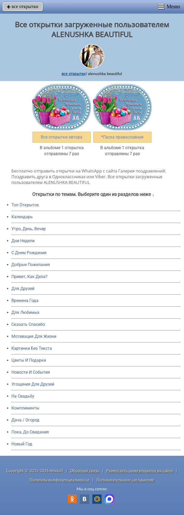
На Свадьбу (22, 396)
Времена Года (24, 300)
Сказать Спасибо (28, 324)
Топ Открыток (25, 204)
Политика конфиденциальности (59, 480)
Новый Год (21, 443)
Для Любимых (25, 312)
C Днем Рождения (29, 252)
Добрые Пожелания (30, 264)
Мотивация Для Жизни (33, 336)
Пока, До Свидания (30, 432)
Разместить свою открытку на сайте (140, 470)
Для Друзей (22, 288)
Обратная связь (84, 470)
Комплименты (25, 408)
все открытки (22, 6)
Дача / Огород (25, 420)
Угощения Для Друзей (32, 384)
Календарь (22, 216)
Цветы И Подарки (28, 360)
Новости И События (30, 372)
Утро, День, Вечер (28, 228)
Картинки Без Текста (31, 348)
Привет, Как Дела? (29, 276)
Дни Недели (23, 240)
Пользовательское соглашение (125, 480)
